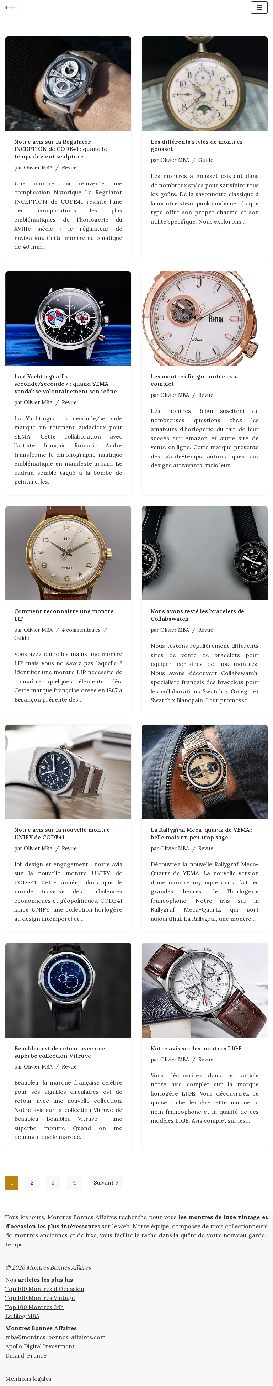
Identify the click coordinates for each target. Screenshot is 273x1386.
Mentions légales (28, 1380)
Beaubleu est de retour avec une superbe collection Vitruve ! (59, 1052)
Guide (205, 160)
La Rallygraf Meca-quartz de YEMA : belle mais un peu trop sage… (201, 834)
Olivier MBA (38, 167)
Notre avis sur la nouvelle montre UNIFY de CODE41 (62, 834)
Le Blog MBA (22, 1317)
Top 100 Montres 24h (34, 1308)
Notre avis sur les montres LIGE (196, 1048)
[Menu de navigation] (259, 7)
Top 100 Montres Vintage (40, 1298)
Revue (69, 167)
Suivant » (106, 1183)
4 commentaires (81, 630)
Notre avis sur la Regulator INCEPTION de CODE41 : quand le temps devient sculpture (60, 149)
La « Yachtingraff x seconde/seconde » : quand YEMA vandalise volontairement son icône (65, 384)
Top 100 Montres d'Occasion (44, 1289)
